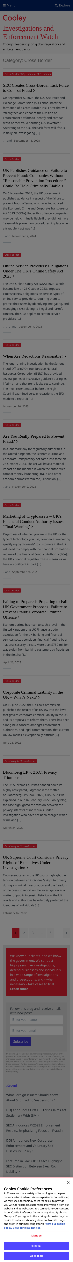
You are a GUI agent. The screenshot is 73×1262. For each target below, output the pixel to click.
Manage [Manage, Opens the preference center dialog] (36, 1235)
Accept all (36, 1255)
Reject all (36, 1245)
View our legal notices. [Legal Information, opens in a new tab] (27, 1227)
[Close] (68, 1182)
